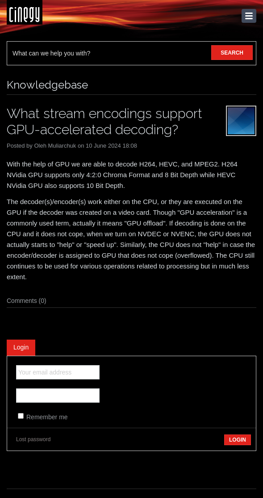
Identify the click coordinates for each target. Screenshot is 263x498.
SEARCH (232, 53)
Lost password (33, 439)
